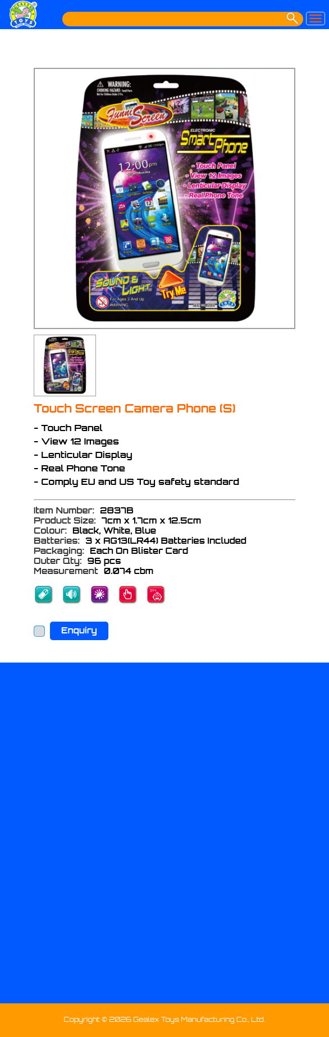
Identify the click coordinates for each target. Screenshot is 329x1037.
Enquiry (79, 630)
